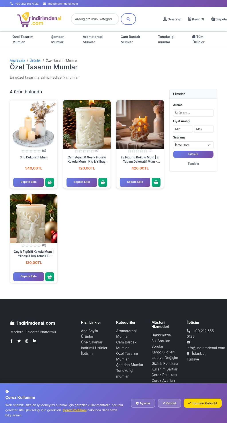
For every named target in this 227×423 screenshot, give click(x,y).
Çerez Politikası (164, 374)
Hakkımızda (161, 335)
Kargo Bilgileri (163, 352)
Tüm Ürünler (198, 39)
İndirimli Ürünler (94, 348)
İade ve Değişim (164, 357)
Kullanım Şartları (164, 369)
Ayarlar (143, 403)
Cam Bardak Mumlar (130, 39)
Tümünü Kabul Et (202, 403)
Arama (177, 105)
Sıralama (179, 137)
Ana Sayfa (17, 60)
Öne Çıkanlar (91, 342)
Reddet (169, 403)
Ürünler (35, 60)
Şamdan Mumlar (57, 39)
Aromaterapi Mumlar (93, 39)
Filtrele (193, 154)
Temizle (193, 164)
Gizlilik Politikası (164, 363)
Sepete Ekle (29, 181)
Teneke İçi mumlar (166, 39)
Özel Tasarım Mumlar (22, 39)
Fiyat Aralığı (181, 121)
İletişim (87, 353)
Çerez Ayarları (163, 380)
